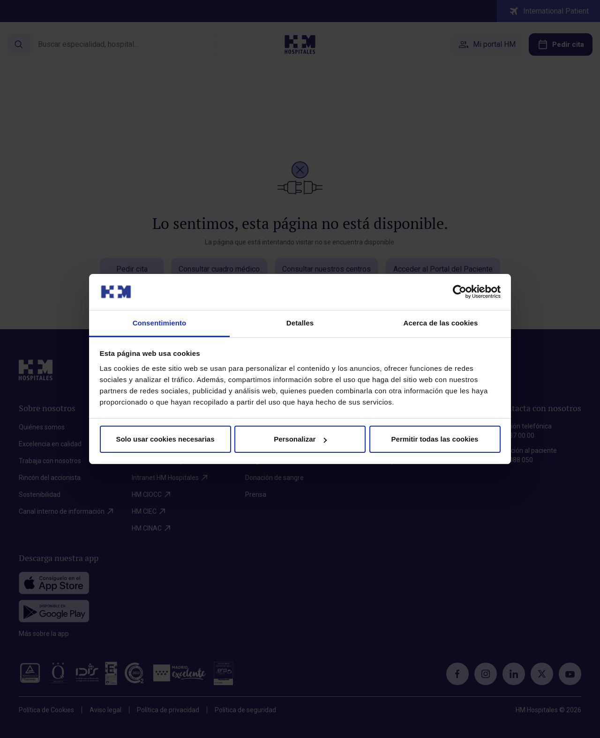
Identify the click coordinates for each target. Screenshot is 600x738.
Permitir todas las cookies (435, 439)
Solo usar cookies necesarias (165, 439)
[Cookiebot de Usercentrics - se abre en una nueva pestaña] (460, 292)
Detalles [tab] (300, 323)
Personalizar (300, 439)
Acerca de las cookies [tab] (441, 323)
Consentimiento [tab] (160, 323)
